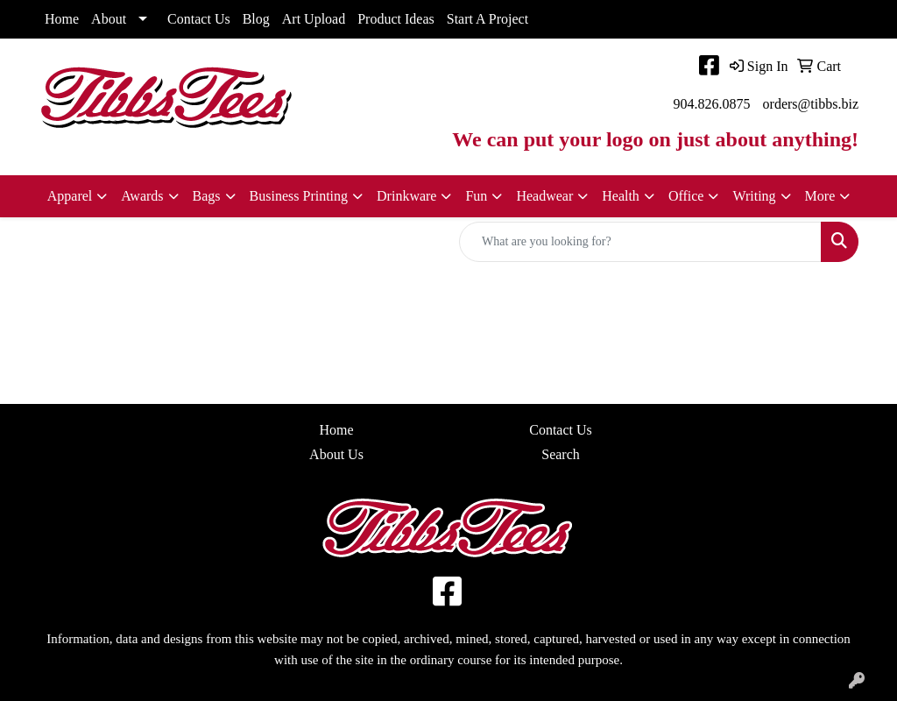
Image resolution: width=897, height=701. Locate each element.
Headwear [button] (544, 195)
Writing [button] (753, 195)
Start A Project (487, 18)
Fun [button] (476, 195)
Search (560, 454)
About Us (336, 454)
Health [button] (620, 195)
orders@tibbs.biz (810, 103)
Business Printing (299, 195)
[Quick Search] (640, 242)
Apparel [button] (70, 195)
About (108, 18)
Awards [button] (142, 195)
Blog (256, 18)
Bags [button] (207, 195)
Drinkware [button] (406, 195)
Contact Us (198, 18)
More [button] (820, 195)
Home (62, 18)
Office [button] (686, 195)
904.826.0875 (712, 103)
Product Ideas (395, 18)
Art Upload (313, 18)
